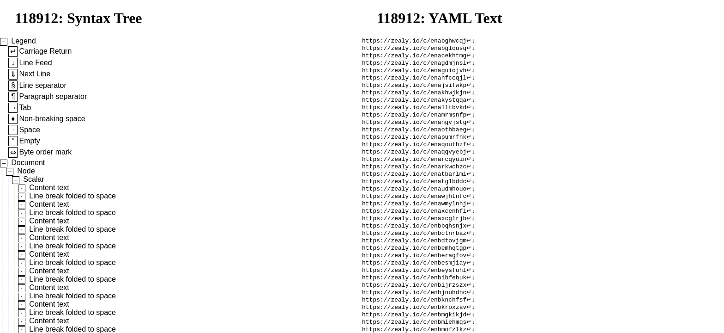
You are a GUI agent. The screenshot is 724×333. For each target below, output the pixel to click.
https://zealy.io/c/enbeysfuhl (414, 299)
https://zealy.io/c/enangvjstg (414, 133)
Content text (49, 187)
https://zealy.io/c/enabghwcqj (414, 41)
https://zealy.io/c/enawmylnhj (414, 224)
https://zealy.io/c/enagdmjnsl (414, 66)
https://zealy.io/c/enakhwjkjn (414, 99)
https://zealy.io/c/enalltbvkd (414, 116)
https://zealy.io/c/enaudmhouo (414, 208)
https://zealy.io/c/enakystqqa (414, 108)
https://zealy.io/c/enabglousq (414, 49)
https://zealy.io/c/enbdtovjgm (414, 266)
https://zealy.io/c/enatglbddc (414, 199)
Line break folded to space (72, 196)
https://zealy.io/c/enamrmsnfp (414, 124)
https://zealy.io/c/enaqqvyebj (414, 166)
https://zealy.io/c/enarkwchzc (414, 183)
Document (28, 162)
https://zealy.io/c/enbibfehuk (414, 307)
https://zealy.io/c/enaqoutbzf (414, 158)
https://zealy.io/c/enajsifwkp (414, 91)
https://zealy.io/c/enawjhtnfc (414, 216)
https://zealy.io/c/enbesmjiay (414, 291)
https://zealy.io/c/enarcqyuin (414, 174)
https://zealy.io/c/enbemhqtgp (414, 274)
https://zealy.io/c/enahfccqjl (414, 83)
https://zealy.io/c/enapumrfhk (414, 149)
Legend (23, 41)
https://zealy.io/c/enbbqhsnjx (414, 249)
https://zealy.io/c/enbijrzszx (414, 316)
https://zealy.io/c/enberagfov (414, 282)
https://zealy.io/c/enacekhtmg (414, 58)
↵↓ (470, 41)
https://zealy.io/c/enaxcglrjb (414, 241)
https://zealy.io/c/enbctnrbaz (414, 257)
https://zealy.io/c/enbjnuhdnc (414, 324)
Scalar (33, 179)
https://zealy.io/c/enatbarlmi (414, 191)
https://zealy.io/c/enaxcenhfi (414, 232)
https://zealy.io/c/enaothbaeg (414, 141)
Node (26, 171)
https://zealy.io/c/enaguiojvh (414, 74)
